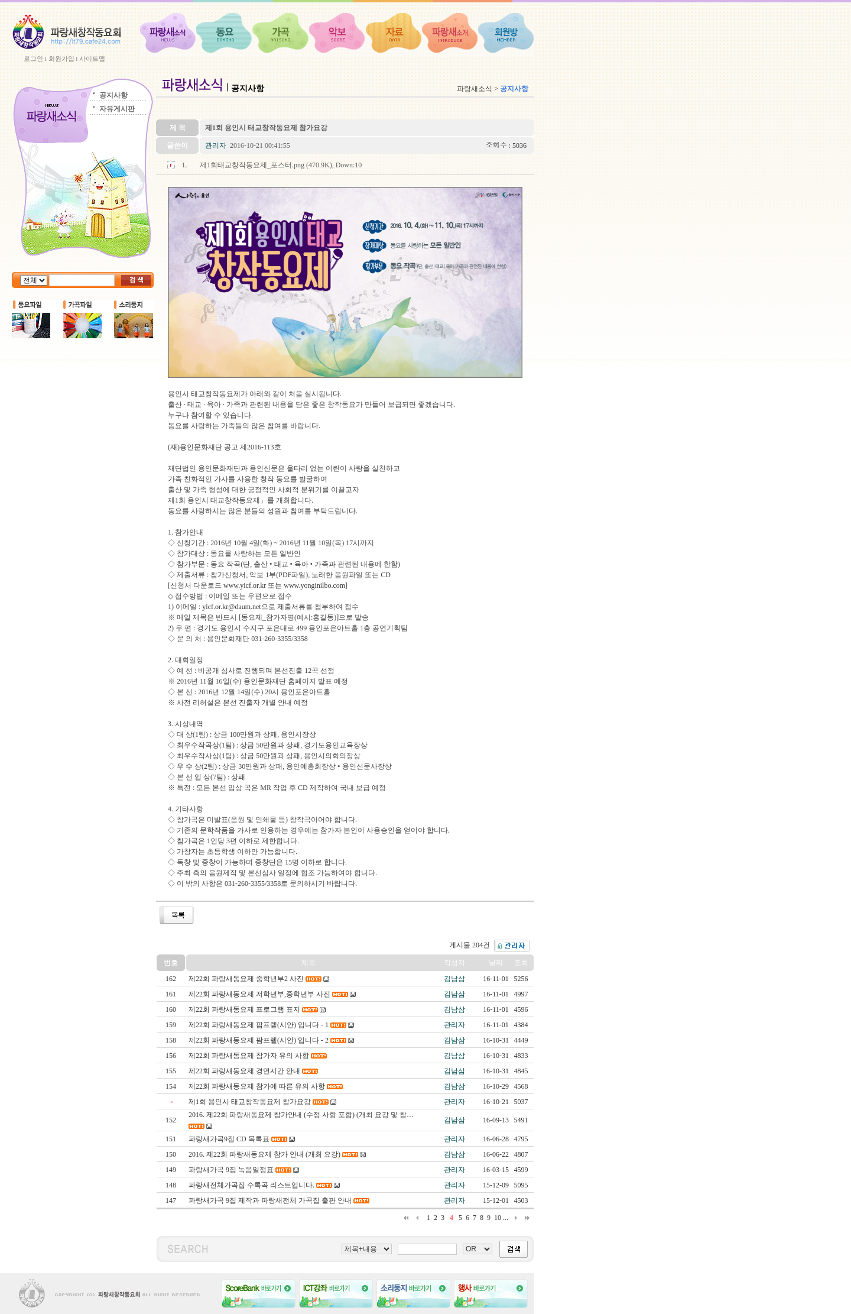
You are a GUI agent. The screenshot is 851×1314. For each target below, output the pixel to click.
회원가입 (61, 58)
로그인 (33, 58)
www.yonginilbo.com (314, 585)
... (505, 1217)
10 (497, 1217)
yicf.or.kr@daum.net (231, 607)
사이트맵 (92, 58)
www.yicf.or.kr (244, 585)
